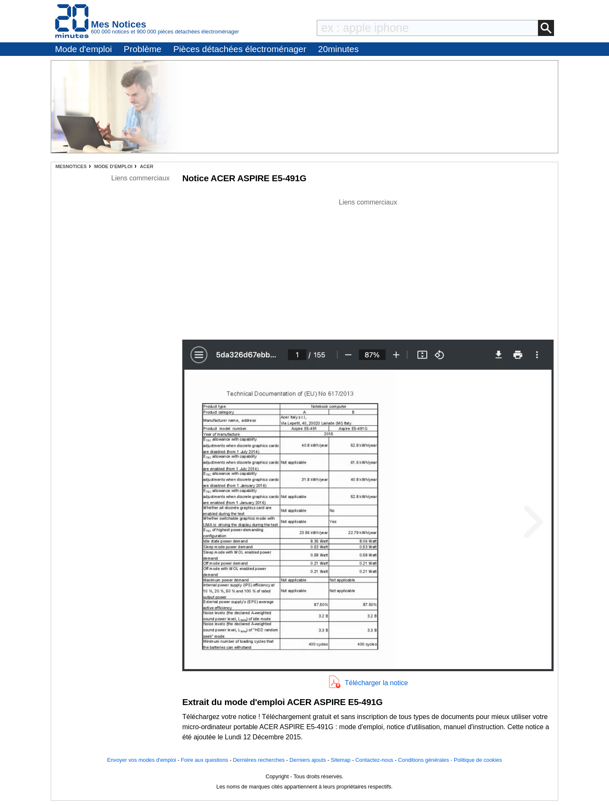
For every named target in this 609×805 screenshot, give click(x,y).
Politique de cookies (478, 760)
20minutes (338, 49)
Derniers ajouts (308, 760)
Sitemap (341, 760)
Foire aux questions (204, 760)
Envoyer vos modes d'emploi (141, 760)
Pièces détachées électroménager (239, 49)
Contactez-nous (374, 760)
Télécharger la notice (376, 682)
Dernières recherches (259, 760)
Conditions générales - (426, 760)
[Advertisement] (368, 266)
